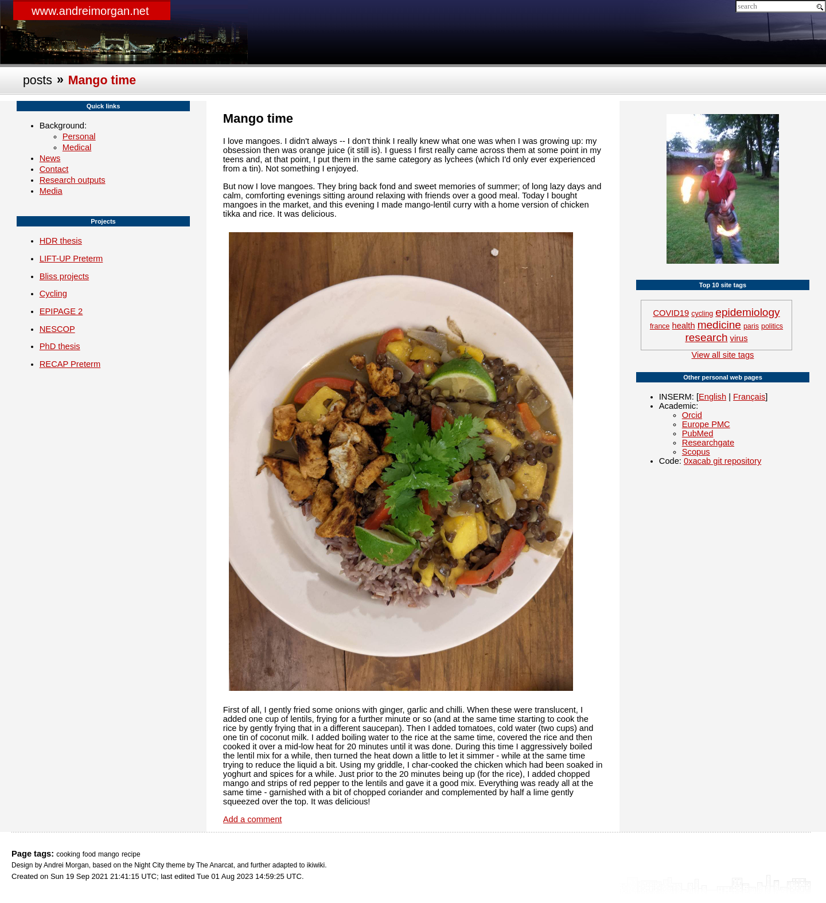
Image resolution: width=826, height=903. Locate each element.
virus (739, 338)
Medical (77, 147)
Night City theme (159, 865)
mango (108, 854)
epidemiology (747, 312)
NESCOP (57, 329)
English (712, 396)
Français (749, 396)
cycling (702, 314)
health (683, 325)
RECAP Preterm (70, 364)
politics (772, 326)
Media (51, 191)
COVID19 (671, 313)
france (660, 326)
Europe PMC (706, 424)
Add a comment (252, 819)
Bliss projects (64, 276)
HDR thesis (61, 240)
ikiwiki (316, 865)
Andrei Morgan (66, 865)
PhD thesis (60, 346)
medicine (719, 325)
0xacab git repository (722, 461)
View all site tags (723, 354)
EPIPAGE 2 (61, 311)
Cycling (53, 293)
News (50, 158)
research (706, 337)
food (89, 854)
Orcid (692, 415)
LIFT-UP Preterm (71, 258)
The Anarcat (214, 865)
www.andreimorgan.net (90, 11)
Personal (79, 136)
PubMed (698, 433)
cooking (68, 854)
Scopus (696, 451)
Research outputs (73, 180)
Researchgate (708, 442)
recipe (131, 854)
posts (37, 80)
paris (751, 326)
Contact (54, 169)
